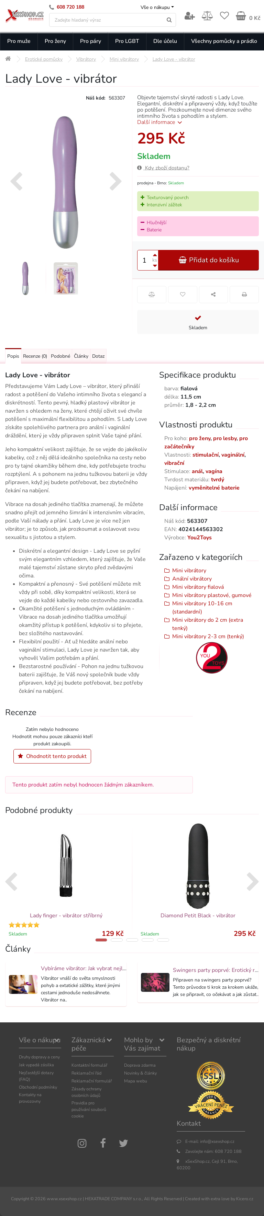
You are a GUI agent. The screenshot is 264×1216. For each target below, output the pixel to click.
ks (154, 260)
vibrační (174, 463)
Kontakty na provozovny (30, 1098)
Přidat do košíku (208, 260)
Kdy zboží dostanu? (163, 167)
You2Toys (199, 537)
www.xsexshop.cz (64, 1199)
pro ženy (199, 438)
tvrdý (217, 479)
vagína (214, 471)
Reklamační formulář (92, 1081)
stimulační (205, 455)
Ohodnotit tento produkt (52, 756)
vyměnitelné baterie (214, 488)
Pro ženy (55, 41)
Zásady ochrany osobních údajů (86, 1092)
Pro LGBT (127, 41)
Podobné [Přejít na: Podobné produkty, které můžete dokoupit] (60, 356)
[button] (101, 940)
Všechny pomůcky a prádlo (224, 41)
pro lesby (224, 438)
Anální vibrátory (192, 579)
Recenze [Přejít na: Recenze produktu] (35, 356)
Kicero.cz (244, 1199)
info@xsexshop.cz (217, 1141)
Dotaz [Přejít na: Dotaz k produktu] (98, 356)
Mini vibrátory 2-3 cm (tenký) (208, 636)
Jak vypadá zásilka (36, 1065)
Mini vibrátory (189, 570)
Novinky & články (140, 1073)
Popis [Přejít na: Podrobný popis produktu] (13, 356)
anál (197, 471)
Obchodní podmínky (38, 1087)
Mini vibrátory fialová (198, 587)
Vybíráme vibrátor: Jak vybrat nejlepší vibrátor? (98, 968)
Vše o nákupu (155, 7)
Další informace (160, 122)
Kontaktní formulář (89, 1065)
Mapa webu (135, 1081)
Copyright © (22, 1199)
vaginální (232, 455)
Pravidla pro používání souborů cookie (89, 1109)
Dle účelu (165, 41)
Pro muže (19, 41)
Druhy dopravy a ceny (39, 1057)
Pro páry (90, 41)
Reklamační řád (86, 1073)
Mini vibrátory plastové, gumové (212, 595)
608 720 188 (70, 7)
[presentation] (16, 182)
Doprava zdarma (140, 1065)
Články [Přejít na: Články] (81, 356)
